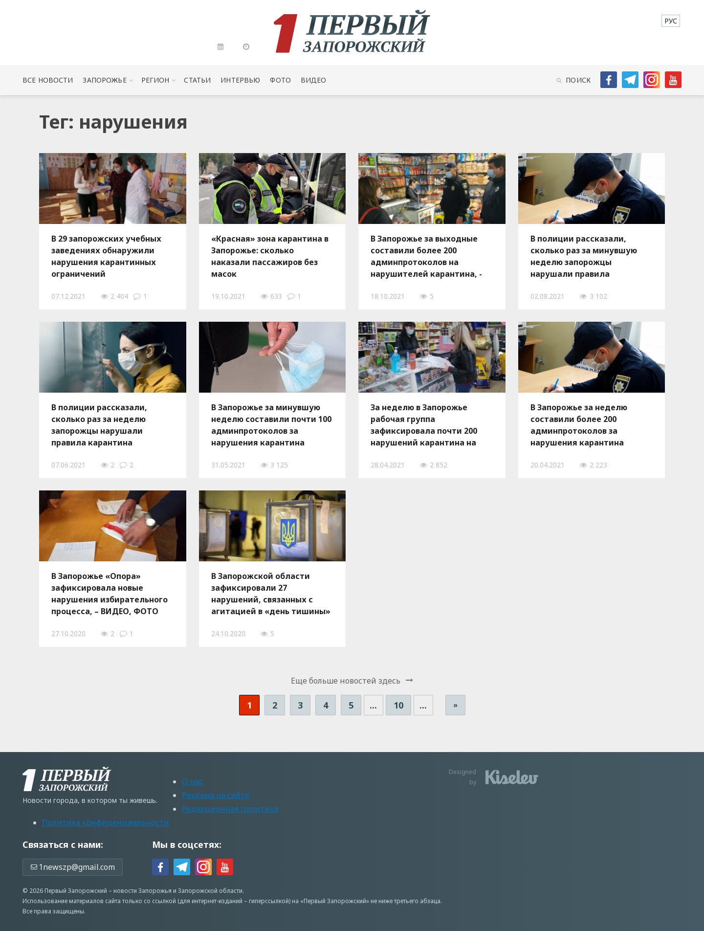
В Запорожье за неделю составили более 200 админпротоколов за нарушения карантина (578, 425)
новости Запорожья (142, 891)
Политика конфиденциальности (105, 822)
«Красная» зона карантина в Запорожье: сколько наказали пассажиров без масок (270, 256)
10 (398, 705)
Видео (314, 80)
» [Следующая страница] (455, 704)
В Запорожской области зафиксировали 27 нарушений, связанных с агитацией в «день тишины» (270, 594)
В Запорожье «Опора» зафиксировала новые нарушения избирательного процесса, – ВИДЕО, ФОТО (109, 594)
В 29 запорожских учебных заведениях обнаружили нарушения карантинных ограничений (106, 256)
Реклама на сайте (215, 795)
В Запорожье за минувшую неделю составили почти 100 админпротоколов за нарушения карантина (271, 425)
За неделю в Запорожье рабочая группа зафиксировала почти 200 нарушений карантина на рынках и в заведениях (424, 425)
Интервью (240, 80)
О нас (192, 781)
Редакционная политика (230, 808)
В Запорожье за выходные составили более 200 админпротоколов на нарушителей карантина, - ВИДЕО (426, 256)
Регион (155, 80)
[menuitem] (670, 20)
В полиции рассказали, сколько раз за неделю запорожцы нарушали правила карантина (99, 425)
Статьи (197, 80)
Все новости (47, 80)
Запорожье (104, 80)
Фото (280, 80)
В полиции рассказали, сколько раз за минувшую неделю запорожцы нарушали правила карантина (583, 256)
